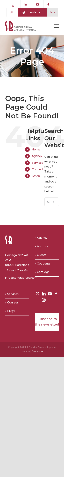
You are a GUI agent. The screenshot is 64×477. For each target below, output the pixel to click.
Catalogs (43, 272)
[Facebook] (56, 294)
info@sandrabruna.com (21, 277)
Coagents (44, 263)
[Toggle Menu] (56, 26)
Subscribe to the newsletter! (47, 321)
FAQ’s (36, 175)
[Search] (48, 201)
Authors (42, 246)
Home (36, 149)
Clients (41, 255)
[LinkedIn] (44, 294)
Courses (13, 302)
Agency (37, 156)
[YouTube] (50, 294)
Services (37, 162)
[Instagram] (44, 300)
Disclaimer (38, 351)
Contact (37, 169)
